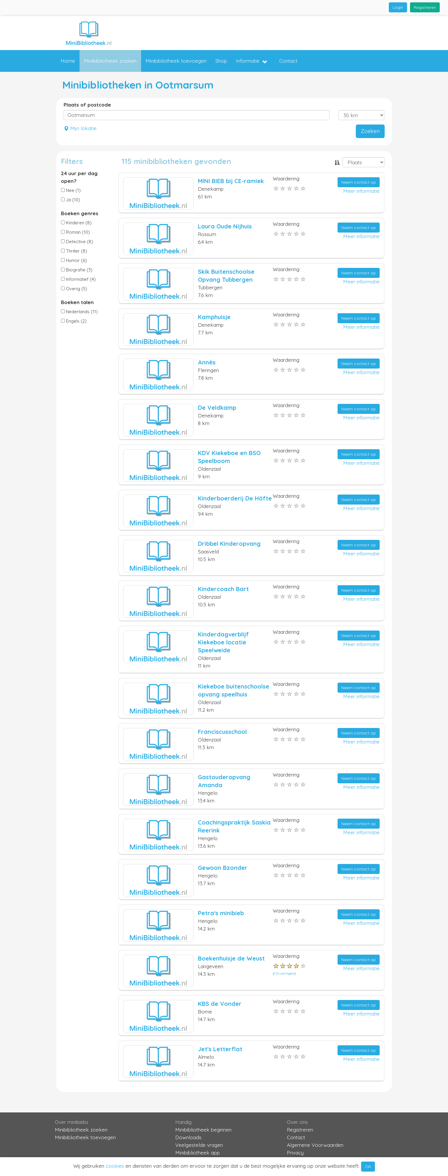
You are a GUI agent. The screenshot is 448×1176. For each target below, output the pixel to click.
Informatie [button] (251, 61)
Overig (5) (74, 288)
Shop (221, 61)
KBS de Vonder (220, 1003)
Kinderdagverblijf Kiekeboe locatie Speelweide (223, 642)
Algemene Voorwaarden (315, 1145)
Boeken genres (79, 213)
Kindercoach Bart (223, 589)
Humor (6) (74, 260)
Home (68, 61)
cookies (115, 1166)
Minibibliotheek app (197, 1153)
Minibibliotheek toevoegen (176, 61)
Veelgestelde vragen (199, 1145)
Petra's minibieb (221, 913)
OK (368, 1166)
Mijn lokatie (80, 128)
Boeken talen (77, 302)
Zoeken (370, 131)
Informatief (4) (78, 279)
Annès (207, 362)
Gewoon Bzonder (222, 867)
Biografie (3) (76, 270)
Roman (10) (75, 232)
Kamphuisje (214, 317)
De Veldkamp (217, 407)
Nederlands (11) (79, 311)
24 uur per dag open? (79, 177)
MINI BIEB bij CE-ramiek (231, 181)
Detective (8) (77, 241)
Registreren (425, 7)
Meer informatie (361, 191)
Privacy (295, 1153)
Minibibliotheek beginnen (203, 1130)
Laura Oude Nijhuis (225, 226)
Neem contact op (358, 182)
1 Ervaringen (284, 973)
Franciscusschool (222, 731)
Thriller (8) (74, 251)
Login (398, 7)
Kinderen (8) (76, 222)
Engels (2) (74, 321)
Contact (288, 61)
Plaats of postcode (87, 105)
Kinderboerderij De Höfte (235, 498)
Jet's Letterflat (220, 1049)
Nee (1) (71, 190)
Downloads (188, 1137)
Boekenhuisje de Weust (231, 958)
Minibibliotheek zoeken (110, 61)
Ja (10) (70, 200)
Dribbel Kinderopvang (229, 543)
